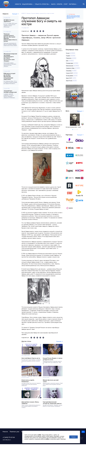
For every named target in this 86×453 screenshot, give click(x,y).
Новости (18, 4)
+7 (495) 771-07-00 (9, 446)
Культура (59, 4)
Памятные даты (14, 440)
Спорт (66, 4)
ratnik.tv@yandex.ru (7, 448)
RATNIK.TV (24, 13)
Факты (53, 4)
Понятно (73, 437)
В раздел (14, 13)
